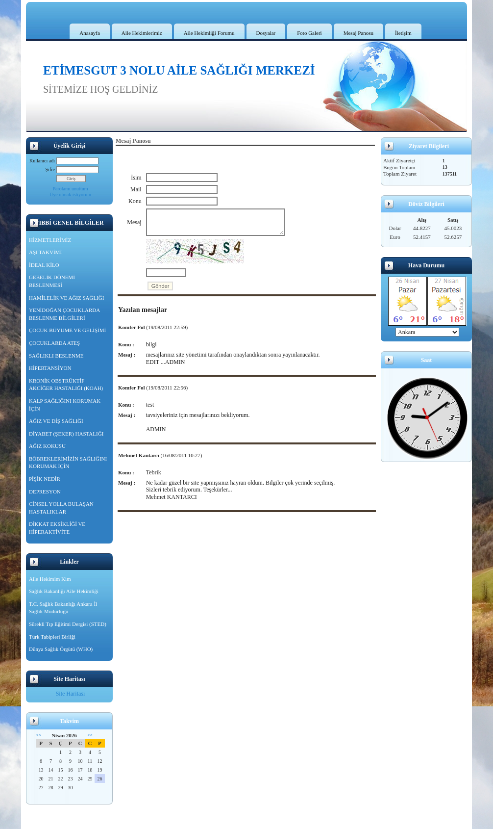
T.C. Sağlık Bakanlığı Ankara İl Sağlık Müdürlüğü (63, 608)
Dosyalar (266, 33)
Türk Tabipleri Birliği (52, 637)
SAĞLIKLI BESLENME (56, 356)
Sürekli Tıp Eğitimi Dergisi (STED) (67, 624)
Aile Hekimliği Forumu (209, 33)
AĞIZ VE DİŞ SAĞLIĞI (56, 421)
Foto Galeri (309, 33)
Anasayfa (89, 33)
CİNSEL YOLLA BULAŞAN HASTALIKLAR (61, 508)
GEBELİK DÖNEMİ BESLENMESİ (52, 281)
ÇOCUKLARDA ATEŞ (54, 343)
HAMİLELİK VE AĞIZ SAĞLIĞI (66, 298)
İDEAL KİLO (44, 265)
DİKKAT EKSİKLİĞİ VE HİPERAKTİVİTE (57, 528)
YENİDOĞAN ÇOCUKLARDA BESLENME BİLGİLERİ (64, 314)
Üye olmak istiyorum (70, 194)
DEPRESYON (45, 491)
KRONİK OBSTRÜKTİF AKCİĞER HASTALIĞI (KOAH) (66, 384)
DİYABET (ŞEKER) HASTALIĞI (66, 434)
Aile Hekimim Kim (50, 579)
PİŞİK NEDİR (44, 479)
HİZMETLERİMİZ (50, 240)
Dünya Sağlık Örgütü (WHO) (61, 649)
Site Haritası (70, 693)
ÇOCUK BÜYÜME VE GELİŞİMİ (67, 330)
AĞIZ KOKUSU (47, 446)
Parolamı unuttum (70, 188)
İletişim (403, 33)
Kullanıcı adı (42, 160)
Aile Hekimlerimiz (142, 33)
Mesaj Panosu (358, 33)
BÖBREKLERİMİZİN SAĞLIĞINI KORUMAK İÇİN (68, 462)
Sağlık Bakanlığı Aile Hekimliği (64, 591)
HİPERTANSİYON (50, 368)
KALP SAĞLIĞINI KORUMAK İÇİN (64, 405)
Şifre (50, 169)
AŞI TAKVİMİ (45, 252)
